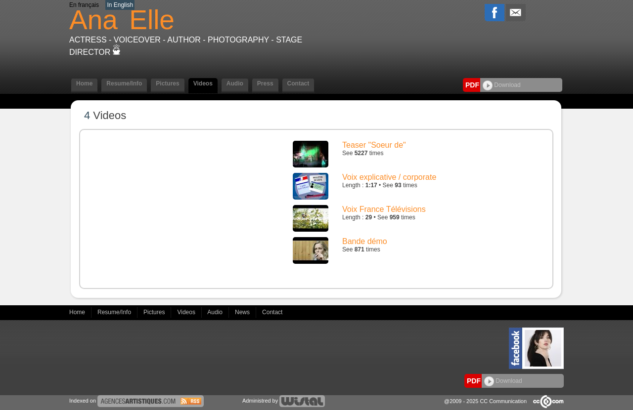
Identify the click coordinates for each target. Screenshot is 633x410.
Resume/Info (124, 83)
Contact (298, 83)
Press (265, 83)
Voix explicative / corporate (389, 177)
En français (84, 4)
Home (84, 83)
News (243, 312)
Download (502, 85)
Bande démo (364, 241)
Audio (234, 83)
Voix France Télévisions (384, 209)
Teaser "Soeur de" (374, 145)
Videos (203, 83)
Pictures (167, 83)
